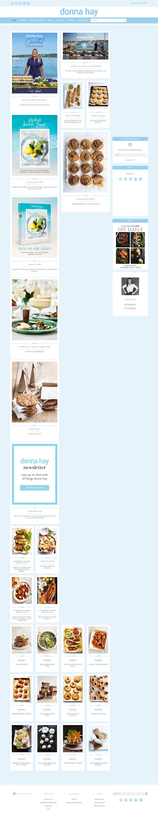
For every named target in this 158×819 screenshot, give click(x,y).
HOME (13, 20)
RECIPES (23, 20)
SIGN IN (74, 799)
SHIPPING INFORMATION (48, 803)
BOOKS (71, 20)
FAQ (48, 809)
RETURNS (48, 806)
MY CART (143, 3)
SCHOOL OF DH (37, 20)
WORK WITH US (99, 803)
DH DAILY (60, 20)
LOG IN (134, 3)
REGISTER (130, 160)
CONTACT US (48, 799)
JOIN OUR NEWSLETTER (74, 803)
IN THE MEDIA (130, 308)
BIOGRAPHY (130, 304)
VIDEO (50, 20)
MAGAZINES (83, 20)
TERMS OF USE (100, 799)
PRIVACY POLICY (99, 806)
